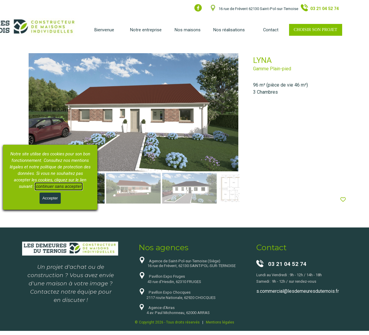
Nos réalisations (229, 29)
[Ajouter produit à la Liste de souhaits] (343, 200)
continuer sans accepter (58, 186)
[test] (315, 30)
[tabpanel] (274, 8)
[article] (184, 129)
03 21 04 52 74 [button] (324, 8)
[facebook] (198, 8)
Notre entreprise (146, 29)
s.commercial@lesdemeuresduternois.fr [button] (297, 291)
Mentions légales (220, 322)
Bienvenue (104, 29)
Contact (270, 29)
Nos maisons (188, 29)
